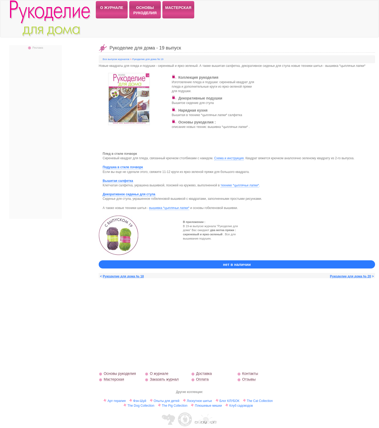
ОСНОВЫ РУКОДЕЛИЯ (145, 10)
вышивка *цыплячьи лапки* (169, 208)
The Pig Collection (174, 405)
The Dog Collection (140, 405)
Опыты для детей (166, 401)
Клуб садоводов (241, 405)
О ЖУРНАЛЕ (111, 8)
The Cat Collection (260, 401)
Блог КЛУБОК (230, 401)
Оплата (202, 379)
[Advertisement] (306, 112)
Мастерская (114, 379)
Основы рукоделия (120, 373)
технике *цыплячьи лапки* (240, 185)
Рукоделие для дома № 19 (147, 59)
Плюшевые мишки (208, 405)
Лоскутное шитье (199, 401)
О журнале (159, 373)
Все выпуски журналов (116, 59)
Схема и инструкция (229, 158)
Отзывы (249, 379)
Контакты (250, 373)
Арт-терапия (116, 401)
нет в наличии (237, 264)
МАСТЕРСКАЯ (178, 8)
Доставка (204, 373)
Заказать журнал (164, 379)
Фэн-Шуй (139, 401)
